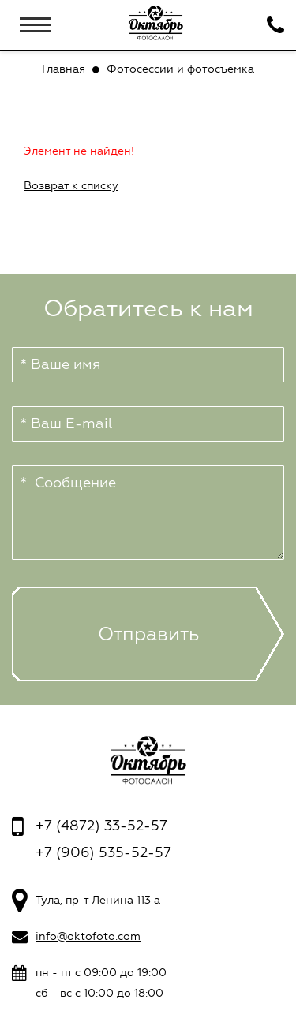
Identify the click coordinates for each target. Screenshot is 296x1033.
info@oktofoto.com (88, 936)
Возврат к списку (71, 185)
